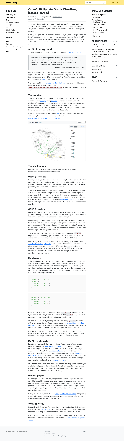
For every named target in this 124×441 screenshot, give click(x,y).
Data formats (97, 27)
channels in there (59, 360)
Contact (84, 432)
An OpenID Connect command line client (104, 58)
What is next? (96, 36)
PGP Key (9, 44)
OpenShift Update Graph (12, 23)
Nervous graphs (98, 32)
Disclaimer (47, 432)
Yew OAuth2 (10, 17)
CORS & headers (99, 24)
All (117, 66)
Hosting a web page (100, 22)
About (8, 41)
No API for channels (100, 30)
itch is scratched (45, 409)
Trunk (8, 20)
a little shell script (56, 351)
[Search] (95, 2)
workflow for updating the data (39, 244)
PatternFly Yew (11, 14)
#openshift (32, 19)
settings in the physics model (65, 394)
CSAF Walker (11, 30)
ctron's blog (11, 2)
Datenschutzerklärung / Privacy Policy (14, 48)
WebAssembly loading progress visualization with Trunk (103, 50)
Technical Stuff (97, 72)
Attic (7, 51)
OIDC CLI (9, 27)
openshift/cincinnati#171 (54, 346)
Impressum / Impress (50, 434)
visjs (57, 114)
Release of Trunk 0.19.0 (100, 61)
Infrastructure (57, 17)
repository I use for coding (69, 199)
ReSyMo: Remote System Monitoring (104, 54)
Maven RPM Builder (13, 32)
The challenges (97, 20)
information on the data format (54, 83)
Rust (43, 79)
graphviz (54, 101)
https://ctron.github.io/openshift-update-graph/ (45, 118)
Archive (115, 41)
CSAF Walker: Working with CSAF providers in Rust (104, 46)
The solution (96, 17)
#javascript (40, 19)
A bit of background (99, 14)
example (43, 101)
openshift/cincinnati (74, 52)
